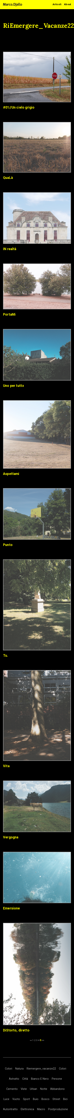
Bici (65, 1099)
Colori (8, 1068)
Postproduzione (58, 1109)
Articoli (57, 4)
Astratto (14, 1078)
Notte (43, 1089)
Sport (26, 1099)
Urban (33, 1089)
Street (56, 1099)
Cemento (12, 1089)
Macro (41, 1109)
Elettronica (27, 1109)
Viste (24, 1089)
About (67, 4)
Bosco (45, 1099)
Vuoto (16, 1099)
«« (31, 1040)
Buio (35, 1099)
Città (25, 1078)
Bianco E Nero (40, 1078)
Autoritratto (10, 1109)
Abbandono (57, 1089)
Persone (57, 1078)
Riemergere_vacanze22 (41, 1068)
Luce (6, 1099)
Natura (19, 1068)
